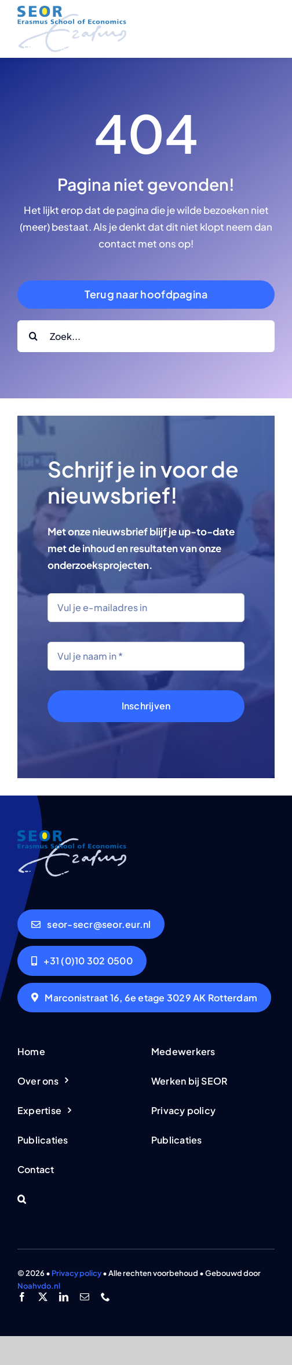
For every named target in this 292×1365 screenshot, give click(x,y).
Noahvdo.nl (38, 1285)
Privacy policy (76, 1273)
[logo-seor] (71, 10)
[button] (79, 1200)
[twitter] (43, 1296)
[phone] (105, 1296)
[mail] (84, 1296)
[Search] (33, 336)
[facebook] (22, 1296)
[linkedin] (63, 1296)
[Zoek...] (146, 336)
